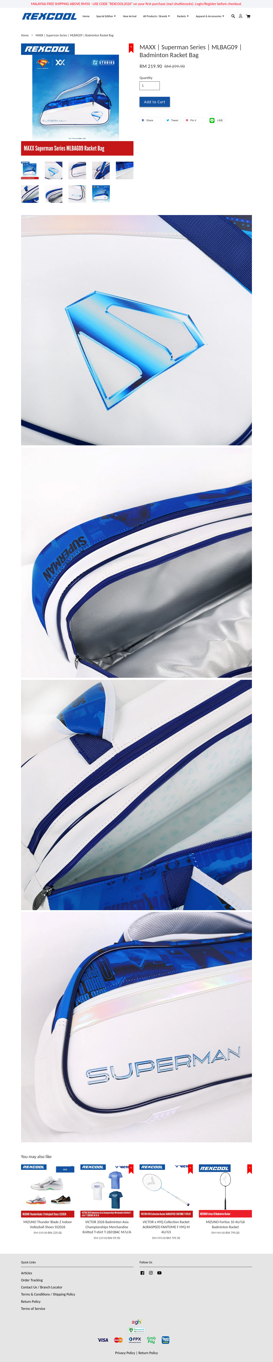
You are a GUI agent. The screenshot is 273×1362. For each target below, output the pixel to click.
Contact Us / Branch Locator (41, 1287)
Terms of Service (33, 1308)
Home (86, 16)
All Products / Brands (157, 16)
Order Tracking (32, 1280)
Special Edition (106, 16)
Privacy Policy (125, 1353)
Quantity (146, 78)
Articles (26, 1273)
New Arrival (129, 16)
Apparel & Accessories (210, 16)
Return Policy (31, 1301)
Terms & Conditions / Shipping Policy (48, 1294)
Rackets (183, 16)
